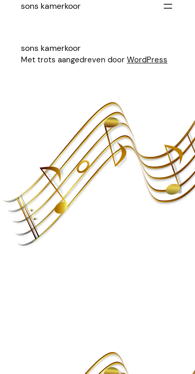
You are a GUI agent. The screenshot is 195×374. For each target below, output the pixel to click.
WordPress (147, 60)
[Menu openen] (168, 6)
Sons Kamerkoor (51, 6)
